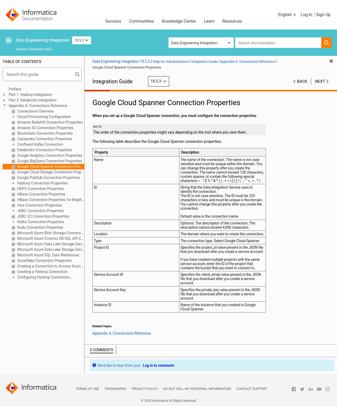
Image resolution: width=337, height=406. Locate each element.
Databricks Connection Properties (44, 150)
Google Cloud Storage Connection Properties (50, 172)
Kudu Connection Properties (39, 227)
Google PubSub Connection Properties (48, 177)
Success (113, 21)
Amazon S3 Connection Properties (44, 128)
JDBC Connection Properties (40, 211)
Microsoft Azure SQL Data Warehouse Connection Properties (50, 255)
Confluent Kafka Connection (39, 144)
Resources (232, 21)
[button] (287, 15)
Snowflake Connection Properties (44, 260)
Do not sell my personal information (197, 389)
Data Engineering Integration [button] (194, 43)
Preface (15, 89)
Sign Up (323, 14)
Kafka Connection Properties (40, 222)
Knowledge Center (179, 21)
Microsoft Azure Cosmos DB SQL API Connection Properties (50, 238)
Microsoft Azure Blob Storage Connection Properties (50, 233)
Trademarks (115, 389)
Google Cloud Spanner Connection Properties (50, 166)
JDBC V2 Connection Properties (42, 216)
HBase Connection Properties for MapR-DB (50, 200)
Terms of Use (87, 389)
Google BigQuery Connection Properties (49, 161)
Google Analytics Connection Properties (49, 155)
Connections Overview (35, 111)
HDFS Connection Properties (40, 189)
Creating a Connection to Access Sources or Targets (50, 266)
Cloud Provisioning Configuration (43, 117)
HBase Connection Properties (41, 194)
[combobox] (278, 42)
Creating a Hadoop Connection (41, 272)
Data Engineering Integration (43, 40)
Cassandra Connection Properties (44, 139)
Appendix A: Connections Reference (38, 106)
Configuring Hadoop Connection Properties (40, 277)
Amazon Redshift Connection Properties (49, 122)
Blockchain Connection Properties (44, 133)
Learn (209, 21)
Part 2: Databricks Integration (33, 100)
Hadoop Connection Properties (42, 183)
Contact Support (251, 389)
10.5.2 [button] (81, 40)
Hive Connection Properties (39, 205)
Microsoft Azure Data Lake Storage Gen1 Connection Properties (50, 244)
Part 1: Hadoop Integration (30, 94)
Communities (141, 21)
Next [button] (320, 81)
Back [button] (302, 81)
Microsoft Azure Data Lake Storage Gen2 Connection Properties (50, 249)
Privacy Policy (145, 389)
